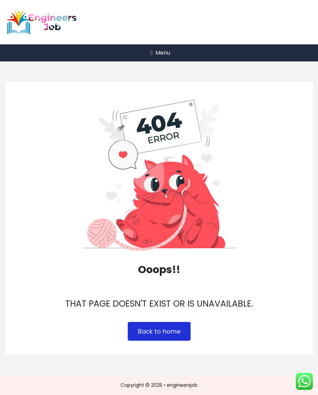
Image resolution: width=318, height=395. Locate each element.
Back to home (159, 331)
